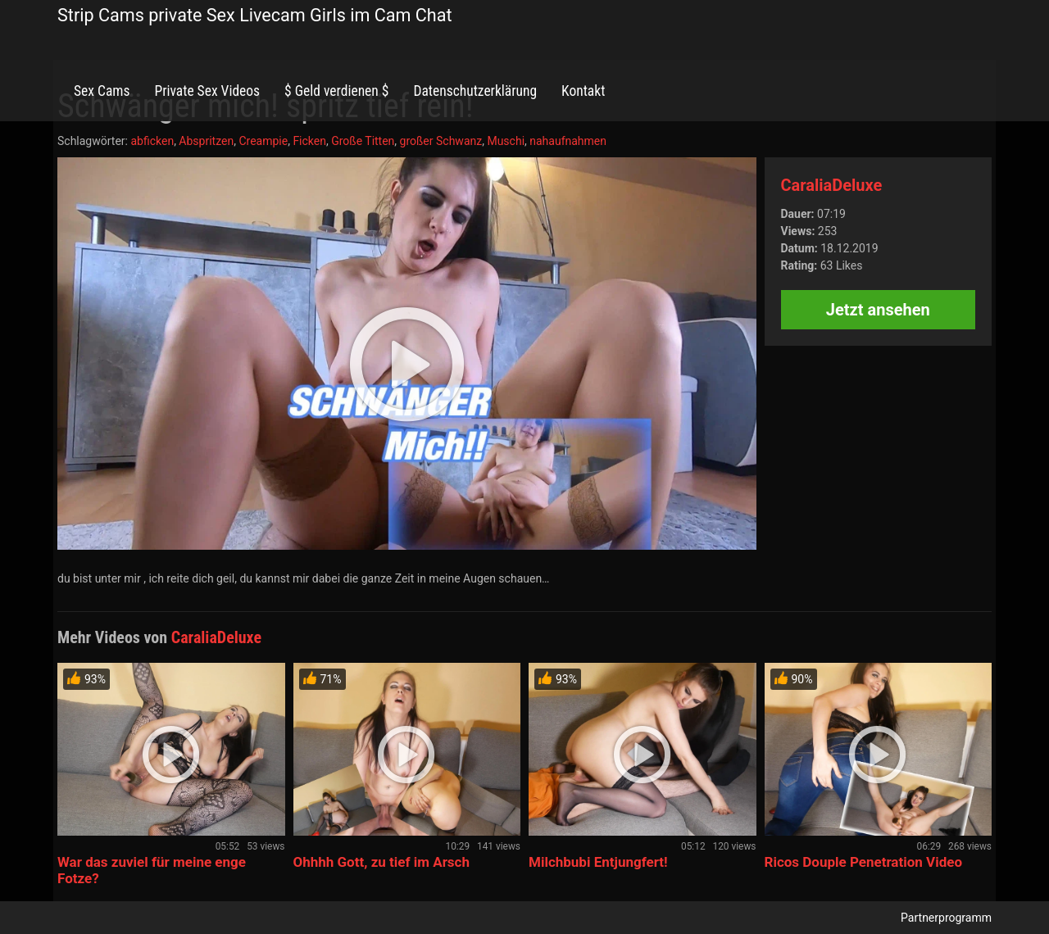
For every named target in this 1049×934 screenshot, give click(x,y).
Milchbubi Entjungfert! (598, 862)
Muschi (505, 140)
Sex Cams (101, 91)
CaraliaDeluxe (832, 185)
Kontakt (583, 91)
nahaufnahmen (567, 140)
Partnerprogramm (946, 917)
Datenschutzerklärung (475, 91)
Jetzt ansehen (878, 310)
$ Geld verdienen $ (336, 91)
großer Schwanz (441, 140)
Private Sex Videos (207, 91)
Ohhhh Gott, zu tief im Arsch (381, 862)
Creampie (263, 140)
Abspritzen (206, 140)
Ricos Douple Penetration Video (864, 862)
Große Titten (362, 140)
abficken (152, 140)
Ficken (309, 140)
